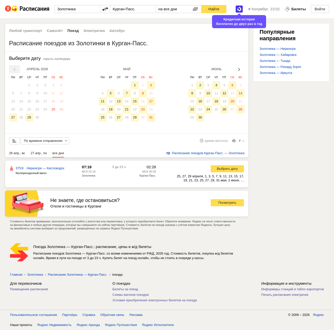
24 (45, 109)
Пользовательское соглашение (33, 315)
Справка (88, 315)
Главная (16, 274)
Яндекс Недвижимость (54, 325)
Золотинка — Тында (275, 61)
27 (13, 117)
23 (37, 109)
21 (21, 109)
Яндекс (318, 315)
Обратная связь (112, 315)
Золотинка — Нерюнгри (278, 49)
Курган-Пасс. (147, 175)
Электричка (94, 30)
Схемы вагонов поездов (130, 295)
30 (37, 117)
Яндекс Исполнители (158, 325)
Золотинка (88, 175)
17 (45, 101)
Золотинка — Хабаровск (278, 55)
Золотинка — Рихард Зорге (280, 67)
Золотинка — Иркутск (276, 73)
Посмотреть (227, 203)
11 (53, 93)
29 (29, 117)
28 (21, 117)
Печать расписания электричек (284, 295)
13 (13, 101)
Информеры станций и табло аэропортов (292, 289)
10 (45, 93)
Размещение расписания (29, 289)
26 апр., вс (17, 153)
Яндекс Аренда (88, 325)
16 (37, 101)
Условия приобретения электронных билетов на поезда (154, 300)
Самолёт (55, 30)
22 (29, 109)
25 (53, 109)
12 (61, 93)
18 (53, 101)
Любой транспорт (25, 30)
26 (61, 109)
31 (151, 117)
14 (21, 101)
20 (13, 109)
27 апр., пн (39, 153)
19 (61, 101)
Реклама (136, 315)
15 (29, 101)
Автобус (117, 30)
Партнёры (69, 315)
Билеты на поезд (125, 289)
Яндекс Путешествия (121, 325)
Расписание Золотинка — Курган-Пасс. (77, 274)
